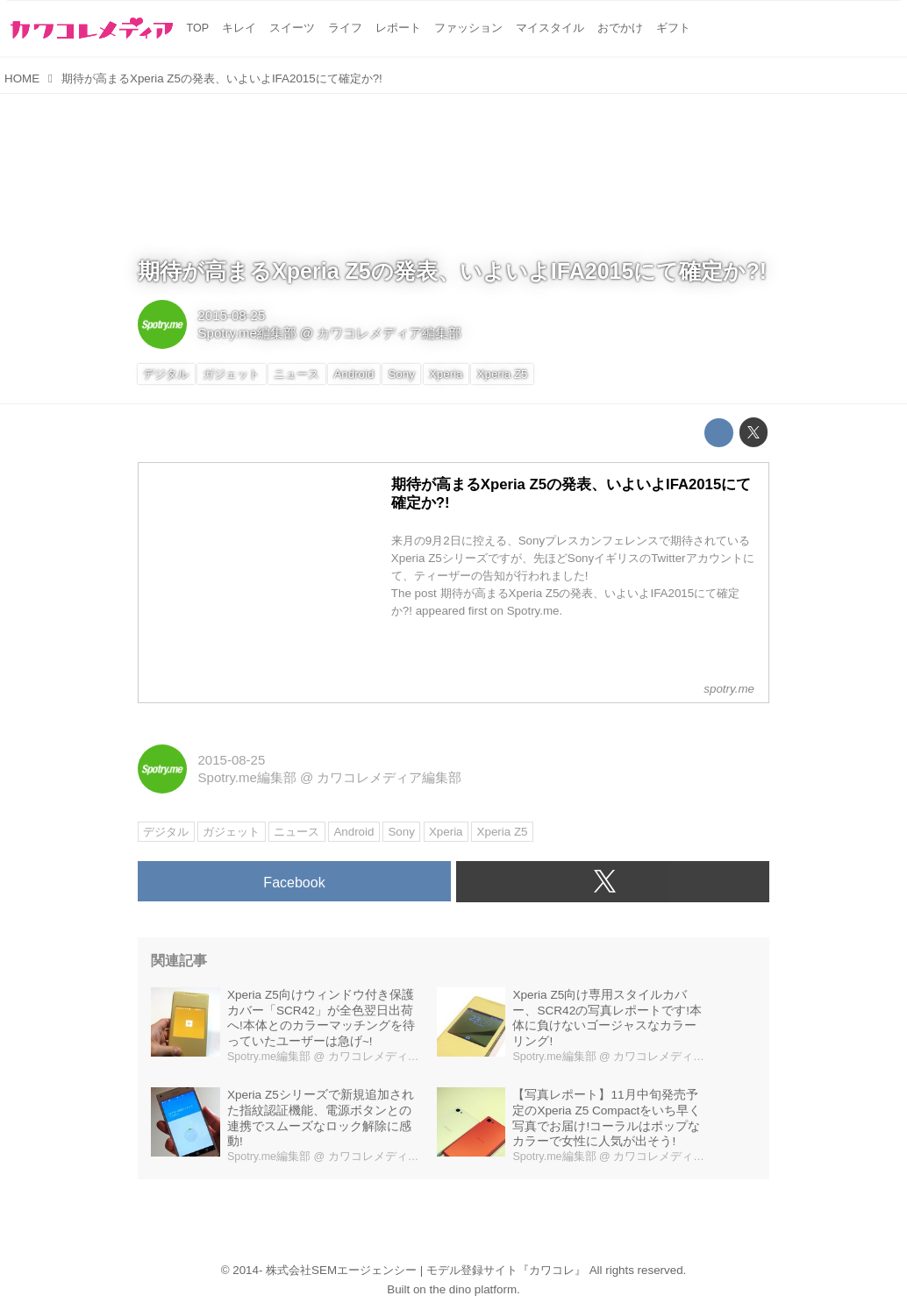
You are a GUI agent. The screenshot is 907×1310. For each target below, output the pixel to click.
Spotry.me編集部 (247, 332)
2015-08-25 (232, 315)
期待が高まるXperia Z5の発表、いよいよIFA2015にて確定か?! (452, 271)
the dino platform (474, 1289)
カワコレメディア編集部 (389, 332)
